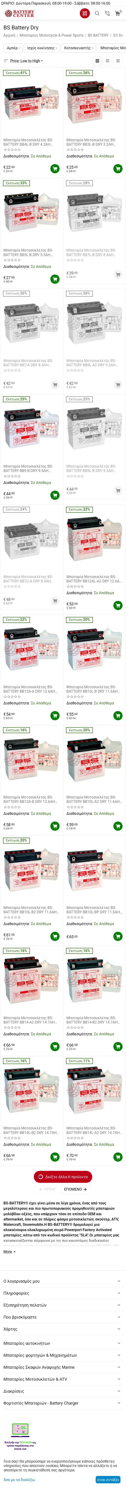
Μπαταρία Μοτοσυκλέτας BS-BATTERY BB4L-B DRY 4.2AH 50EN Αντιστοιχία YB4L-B (28, 142)
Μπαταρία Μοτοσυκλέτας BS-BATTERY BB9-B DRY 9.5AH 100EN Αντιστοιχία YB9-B (28, 468)
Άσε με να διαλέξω (19, 1480)
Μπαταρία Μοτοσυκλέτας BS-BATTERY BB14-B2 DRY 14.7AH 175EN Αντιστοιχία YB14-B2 (92, 1020)
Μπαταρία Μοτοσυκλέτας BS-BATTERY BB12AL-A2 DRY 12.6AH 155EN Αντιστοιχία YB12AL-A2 (94, 579)
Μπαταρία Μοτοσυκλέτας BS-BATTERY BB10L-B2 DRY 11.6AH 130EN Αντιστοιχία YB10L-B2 (30, 910)
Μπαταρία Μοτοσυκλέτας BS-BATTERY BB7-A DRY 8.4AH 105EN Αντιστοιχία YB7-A (28, 363)
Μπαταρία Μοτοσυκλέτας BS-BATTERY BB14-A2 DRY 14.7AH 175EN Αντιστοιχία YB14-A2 (29, 1020)
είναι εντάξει (108, 1480)
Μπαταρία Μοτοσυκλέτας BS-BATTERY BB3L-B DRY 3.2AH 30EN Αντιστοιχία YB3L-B (91, 142)
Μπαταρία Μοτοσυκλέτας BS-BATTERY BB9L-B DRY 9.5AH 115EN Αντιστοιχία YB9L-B (91, 468)
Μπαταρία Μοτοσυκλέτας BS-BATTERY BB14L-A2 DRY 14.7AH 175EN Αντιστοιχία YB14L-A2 (93, 1130)
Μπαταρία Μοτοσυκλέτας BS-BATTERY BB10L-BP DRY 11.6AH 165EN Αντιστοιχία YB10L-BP (93, 910)
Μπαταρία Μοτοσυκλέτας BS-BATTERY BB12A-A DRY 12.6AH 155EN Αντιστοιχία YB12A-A (29, 689)
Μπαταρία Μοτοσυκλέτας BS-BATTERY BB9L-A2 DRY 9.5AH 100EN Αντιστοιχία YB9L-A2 (91, 363)
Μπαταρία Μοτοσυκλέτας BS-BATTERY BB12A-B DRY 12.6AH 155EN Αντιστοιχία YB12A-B (29, 799)
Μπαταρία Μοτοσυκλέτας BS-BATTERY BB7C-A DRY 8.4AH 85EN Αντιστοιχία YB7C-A (28, 579)
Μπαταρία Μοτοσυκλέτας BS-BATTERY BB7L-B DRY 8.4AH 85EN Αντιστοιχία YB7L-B (91, 252)
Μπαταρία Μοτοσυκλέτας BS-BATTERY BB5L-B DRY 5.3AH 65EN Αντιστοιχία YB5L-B (28, 252)
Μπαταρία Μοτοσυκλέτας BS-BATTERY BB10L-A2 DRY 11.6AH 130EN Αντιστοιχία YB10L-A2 (93, 799)
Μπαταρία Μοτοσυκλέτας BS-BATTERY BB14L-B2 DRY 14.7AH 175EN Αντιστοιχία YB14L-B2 (30, 1130)
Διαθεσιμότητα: (16, 156)
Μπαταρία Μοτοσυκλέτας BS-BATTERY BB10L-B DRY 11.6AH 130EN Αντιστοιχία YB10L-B (91, 689)
